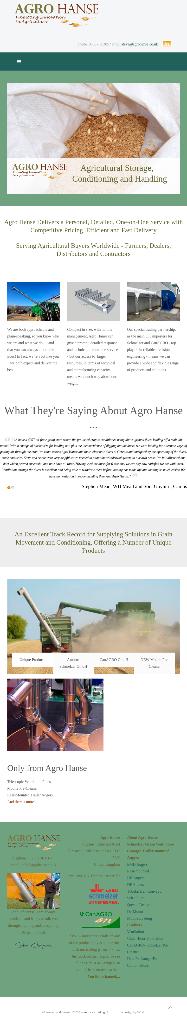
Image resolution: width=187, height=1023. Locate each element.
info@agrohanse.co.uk (38, 865)
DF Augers (135, 885)
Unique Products (32, 660)
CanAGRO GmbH (114, 660)
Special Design (138, 905)
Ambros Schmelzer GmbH (73, 663)
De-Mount (135, 911)
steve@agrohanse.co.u (138, 44)
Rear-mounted (138, 871)
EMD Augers (137, 864)
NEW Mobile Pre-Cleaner (155, 663)
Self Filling (135, 898)
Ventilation (135, 932)
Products (134, 925)
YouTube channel (102, 976)
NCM (140, 1012)
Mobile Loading (139, 918)
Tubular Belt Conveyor (145, 891)
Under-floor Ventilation (145, 938)
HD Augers (135, 878)
